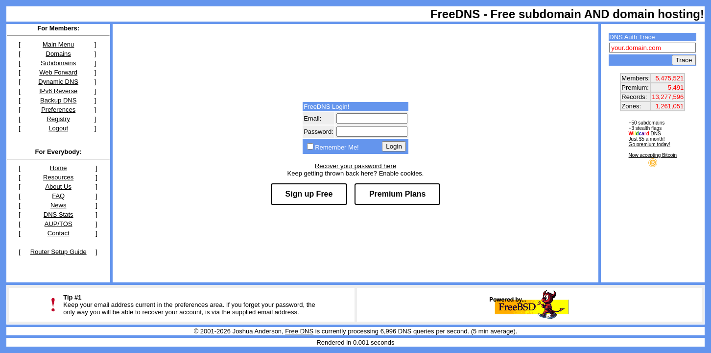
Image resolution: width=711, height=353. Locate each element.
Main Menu (58, 44)
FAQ (58, 196)
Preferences (58, 109)
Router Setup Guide (58, 251)
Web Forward (58, 72)
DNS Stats (58, 214)
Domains (58, 53)
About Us (58, 186)
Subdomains (58, 63)
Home (58, 168)
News (58, 205)
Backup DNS (58, 100)
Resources (58, 177)
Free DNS (299, 331)
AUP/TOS (58, 223)
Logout (58, 128)
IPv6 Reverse (58, 91)
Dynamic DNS (58, 81)
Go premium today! (649, 144)
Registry (58, 119)
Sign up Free (309, 194)
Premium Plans (397, 194)
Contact (58, 233)
